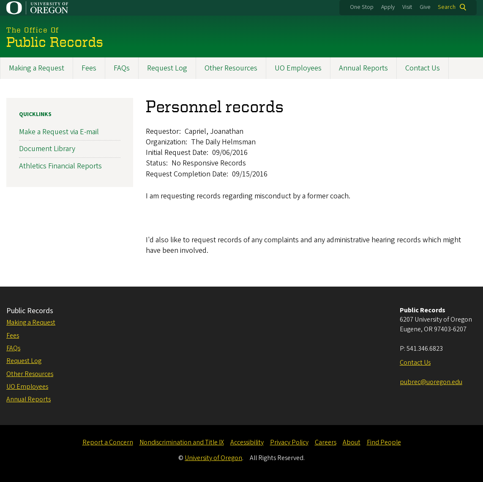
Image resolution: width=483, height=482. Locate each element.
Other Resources (231, 68)
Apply (388, 7)
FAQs (122, 68)
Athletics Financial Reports (60, 166)
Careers (325, 442)
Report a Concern (107, 442)
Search (447, 7)
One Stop (362, 7)
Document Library (47, 149)
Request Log (167, 68)
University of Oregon (213, 458)
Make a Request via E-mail (59, 132)
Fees (89, 68)
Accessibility (247, 442)
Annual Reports (363, 68)
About (351, 442)
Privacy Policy (289, 442)
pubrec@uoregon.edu (431, 382)
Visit (407, 7)
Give (425, 7)
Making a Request (36, 68)
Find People (384, 442)
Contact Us (422, 68)
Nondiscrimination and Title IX (181, 442)
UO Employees (298, 68)
